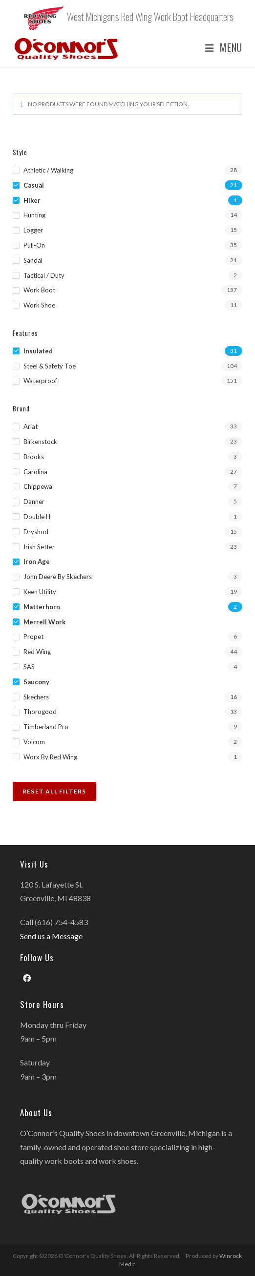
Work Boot (39, 290)
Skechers (36, 697)
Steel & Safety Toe (49, 366)
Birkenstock (40, 441)
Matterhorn (41, 607)
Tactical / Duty (43, 275)
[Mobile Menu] (220, 47)
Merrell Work (44, 622)
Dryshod (35, 532)
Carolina (35, 472)
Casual (33, 185)
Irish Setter (39, 547)
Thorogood (40, 711)
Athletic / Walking (48, 170)
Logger (33, 230)
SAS (29, 667)
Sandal (32, 260)
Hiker (32, 200)
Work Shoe (39, 305)
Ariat (30, 426)
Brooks (33, 457)
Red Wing (37, 652)
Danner (33, 501)
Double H (36, 517)
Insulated (38, 351)
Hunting (34, 215)
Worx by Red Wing (50, 757)
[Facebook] (27, 978)
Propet (33, 636)
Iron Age (36, 561)
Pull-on (34, 245)
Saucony (36, 682)
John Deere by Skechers (57, 576)
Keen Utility (39, 592)
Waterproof (40, 381)
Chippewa (37, 486)
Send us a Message (51, 936)
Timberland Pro (45, 727)
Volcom (34, 742)
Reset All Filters (54, 791)
